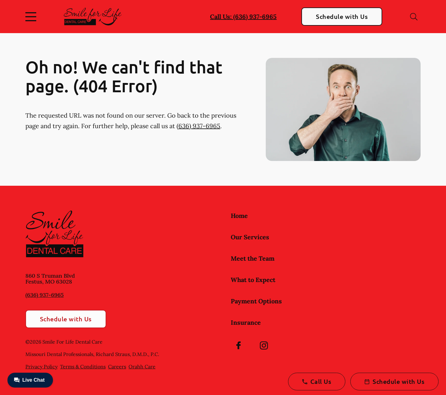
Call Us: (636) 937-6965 (243, 16)
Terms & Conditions (83, 366)
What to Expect (253, 280)
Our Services (250, 237)
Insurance (246, 322)
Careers (117, 366)
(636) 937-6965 (198, 126)
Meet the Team (252, 258)
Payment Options (256, 301)
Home (239, 215)
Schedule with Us (342, 16)
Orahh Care (142, 366)
